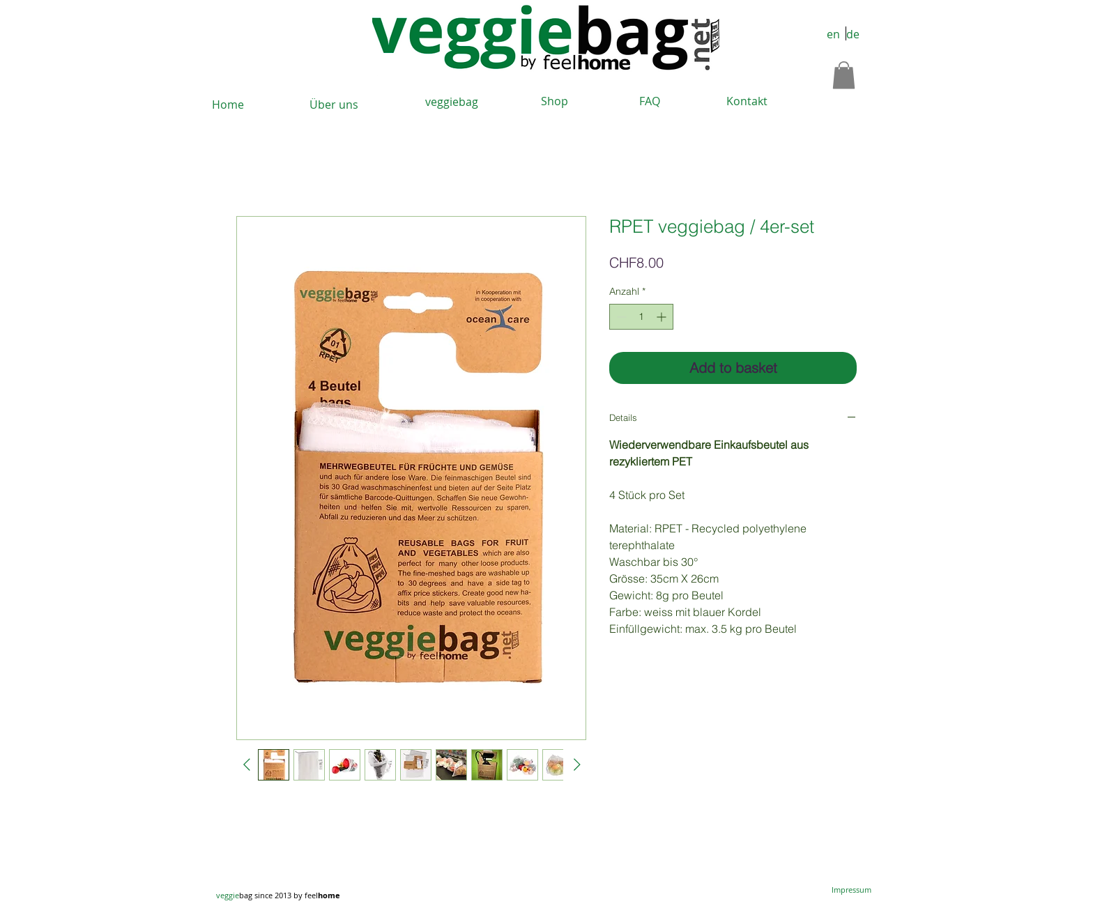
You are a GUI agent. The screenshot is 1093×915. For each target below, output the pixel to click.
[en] (833, 34)
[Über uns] (334, 105)
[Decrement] (620, 317)
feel (322, 895)
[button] (843, 75)
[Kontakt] (746, 101)
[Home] (228, 105)
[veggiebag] (452, 102)
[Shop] (554, 101)
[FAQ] (650, 101)
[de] (852, 34)
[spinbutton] (641, 317)
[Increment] (662, 317)
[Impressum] (851, 889)
